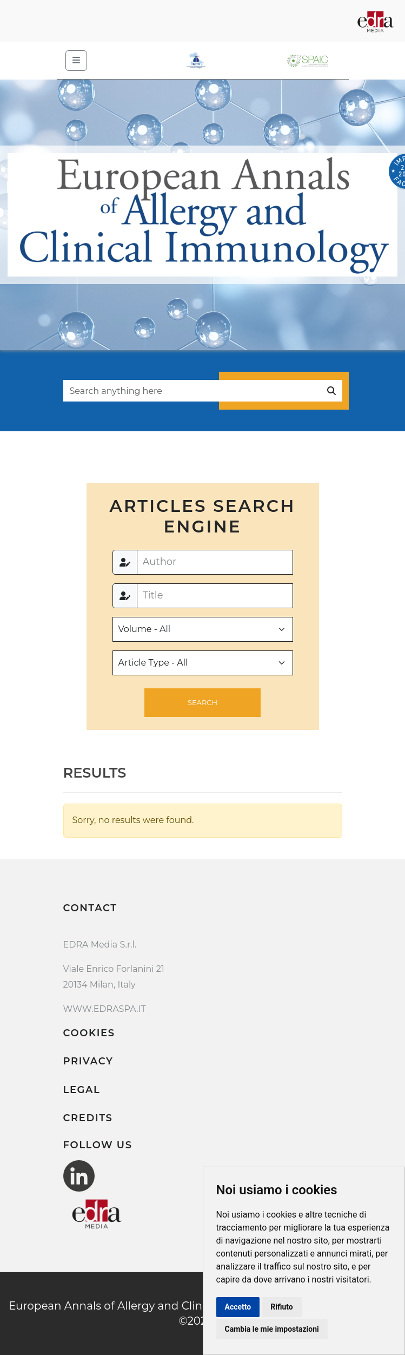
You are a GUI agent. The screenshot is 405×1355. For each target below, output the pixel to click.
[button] (202, 703)
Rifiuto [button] (281, 1307)
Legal (82, 1090)
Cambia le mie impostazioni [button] (272, 1329)
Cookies (89, 1033)
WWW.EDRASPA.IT (104, 1009)
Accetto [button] (238, 1307)
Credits (88, 1118)
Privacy (88, 1061)
